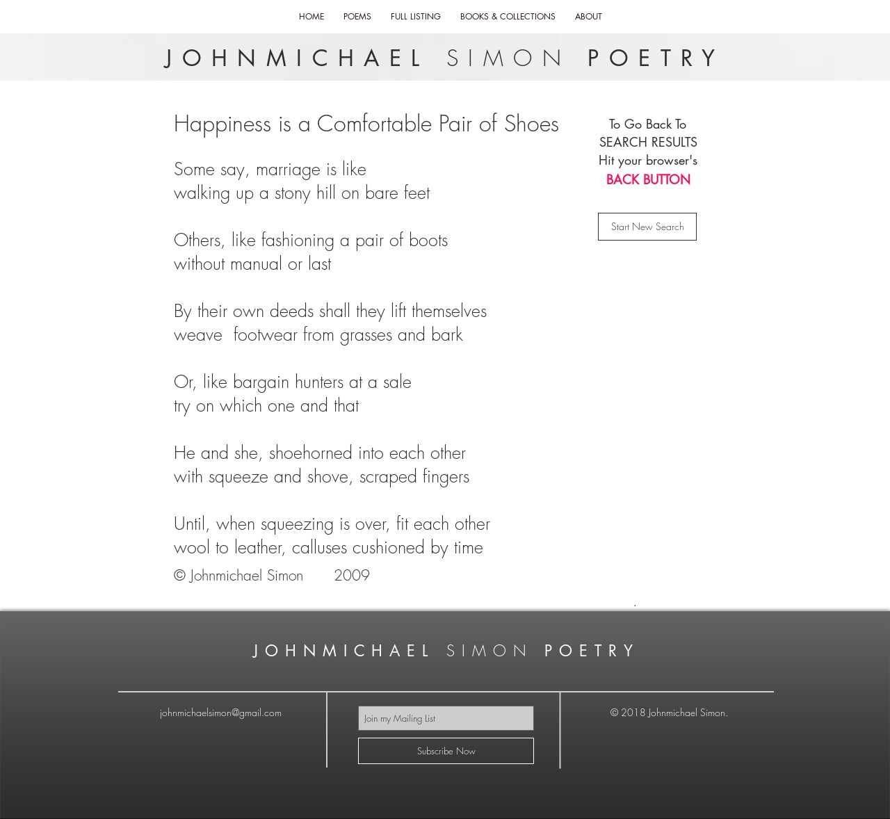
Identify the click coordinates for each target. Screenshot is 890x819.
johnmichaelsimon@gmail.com (221, 712)
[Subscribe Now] (446, 751)
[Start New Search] (647, 227)
